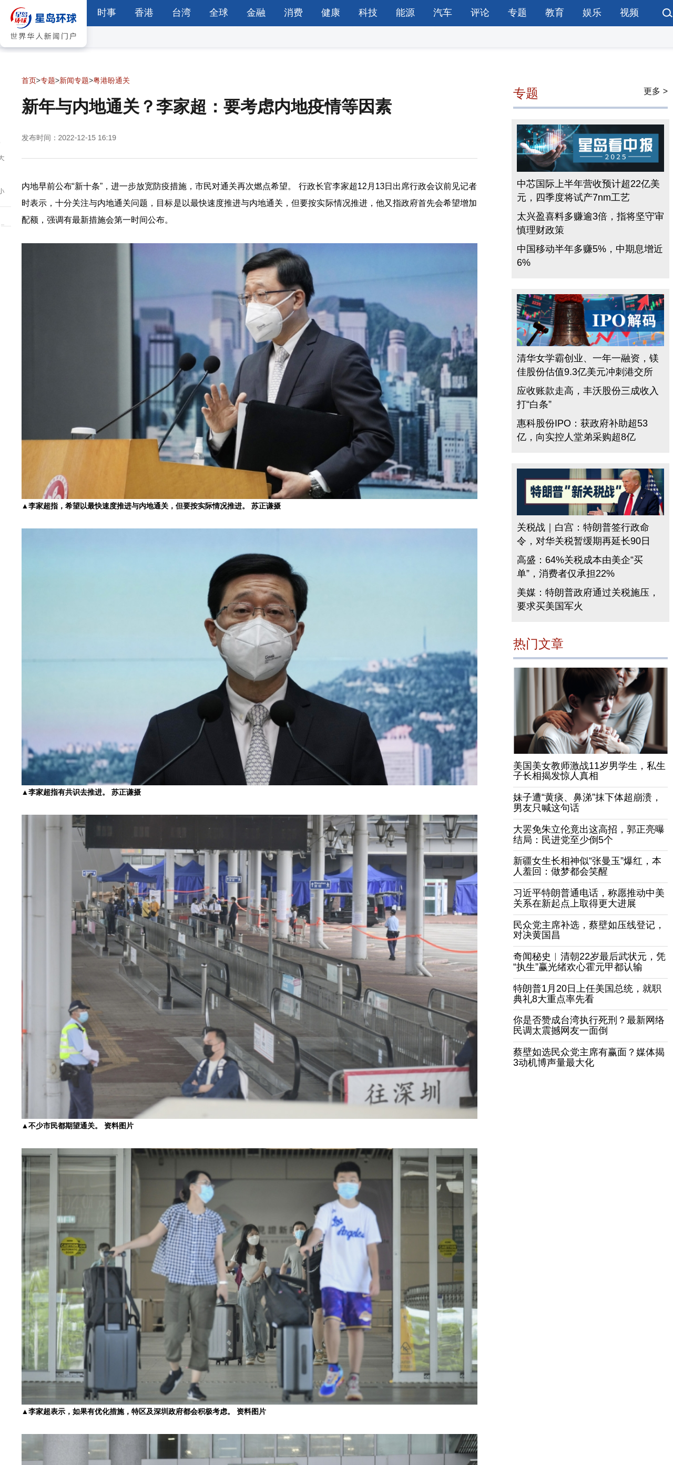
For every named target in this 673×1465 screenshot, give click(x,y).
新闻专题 (74, 80)
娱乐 (592, 12)
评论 (480, 12)
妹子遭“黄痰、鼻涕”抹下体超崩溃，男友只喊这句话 (587, 802)
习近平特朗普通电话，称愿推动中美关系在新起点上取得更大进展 (589, 898)
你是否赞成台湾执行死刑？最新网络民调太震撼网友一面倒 (589, 1025)
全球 (218, 12)
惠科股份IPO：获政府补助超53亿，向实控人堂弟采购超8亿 (582, 430)
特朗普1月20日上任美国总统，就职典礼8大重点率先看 (587, 993)
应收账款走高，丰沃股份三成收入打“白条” (588, 398)
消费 (293, 12)
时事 (106, 12)
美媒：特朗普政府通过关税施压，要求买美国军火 (588, 599)
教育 (554, 12)
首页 (29, 80)
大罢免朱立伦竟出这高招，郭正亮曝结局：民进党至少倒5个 (589, 834)
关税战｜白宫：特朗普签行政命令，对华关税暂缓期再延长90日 (583, 534)
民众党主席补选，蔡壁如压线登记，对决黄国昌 (589, 930)
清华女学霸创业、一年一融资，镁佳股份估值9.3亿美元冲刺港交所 (588, 365)
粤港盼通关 (111, 80)
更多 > (656, 91)
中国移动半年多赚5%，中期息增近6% (590, 256)
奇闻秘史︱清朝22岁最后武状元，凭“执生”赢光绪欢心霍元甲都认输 (589, 961)
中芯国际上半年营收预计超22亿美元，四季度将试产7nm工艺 (588, 191)
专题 (517, 12)
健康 (330, 12)
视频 (629, 12)
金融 (256, 12)
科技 (368, 12)
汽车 (442, 12)
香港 (144, 12)
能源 (405, 12)
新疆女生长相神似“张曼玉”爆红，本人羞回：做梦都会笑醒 (587, 866)
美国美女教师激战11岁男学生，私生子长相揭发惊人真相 (589, 771)
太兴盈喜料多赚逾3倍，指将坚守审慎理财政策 (590, 223)
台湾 (181, 12)
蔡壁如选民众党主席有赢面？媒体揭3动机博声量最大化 (589, 1057)
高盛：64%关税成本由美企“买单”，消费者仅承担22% (580, 567)
